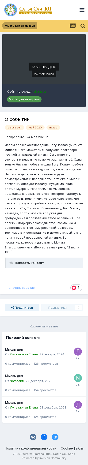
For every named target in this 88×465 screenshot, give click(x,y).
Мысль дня (14, 349)
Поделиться (22, 307)
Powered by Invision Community (44, 458)
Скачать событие (21, 287)
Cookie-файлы (72, 448)
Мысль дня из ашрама (24, 99)
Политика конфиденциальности (30, 448)
